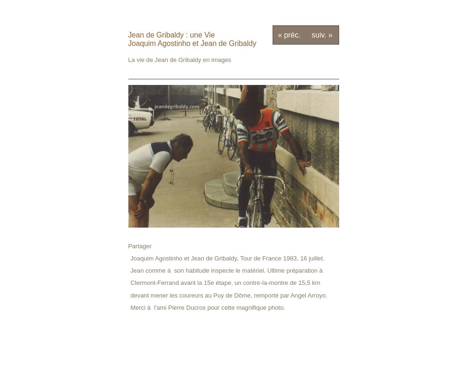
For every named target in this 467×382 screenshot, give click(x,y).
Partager (140, 246)
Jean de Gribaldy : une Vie (171, 35)
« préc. (289, 35)
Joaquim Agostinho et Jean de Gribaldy (192, 43)
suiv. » (321, 35)
